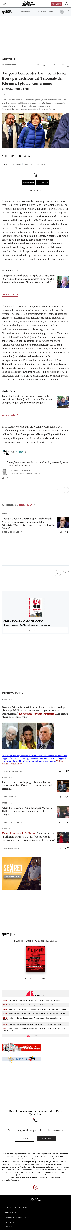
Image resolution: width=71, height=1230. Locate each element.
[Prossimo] (66, 490)
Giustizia (8, 59)
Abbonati (56, 4)
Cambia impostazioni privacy (17, 1217)
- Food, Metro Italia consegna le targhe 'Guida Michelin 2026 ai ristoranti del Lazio (33, 1024)
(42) (66, 797)
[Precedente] (58, 490)
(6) (67, 532)
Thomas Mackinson (12, 771)
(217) (66, 771)
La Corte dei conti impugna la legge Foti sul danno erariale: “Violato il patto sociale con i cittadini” (27, 785)
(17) (66, 848)
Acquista (35, 630)
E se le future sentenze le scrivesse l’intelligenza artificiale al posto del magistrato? (37, 463)
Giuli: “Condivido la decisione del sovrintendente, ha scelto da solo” (28, 838)
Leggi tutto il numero (35, 978)
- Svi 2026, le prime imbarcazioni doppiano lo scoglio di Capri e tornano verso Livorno (34, 1009)
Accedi (25, 1139)
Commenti (8, 156)
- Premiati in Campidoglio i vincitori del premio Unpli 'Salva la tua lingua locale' (32, 1005)
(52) (66, 822)
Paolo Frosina (9, 797)
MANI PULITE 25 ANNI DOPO (23, 620)
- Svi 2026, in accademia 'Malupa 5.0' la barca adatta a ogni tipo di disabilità (31, 1000)
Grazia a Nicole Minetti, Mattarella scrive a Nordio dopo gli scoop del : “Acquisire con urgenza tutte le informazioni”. (34, 710)
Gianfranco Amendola (19, 471)
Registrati (46, 1139)
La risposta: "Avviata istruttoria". (37, 713)
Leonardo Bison (10, 848)
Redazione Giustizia (12, 532)
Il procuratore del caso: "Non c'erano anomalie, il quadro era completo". (34, 761)
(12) (9, 478)
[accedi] (66, 3)
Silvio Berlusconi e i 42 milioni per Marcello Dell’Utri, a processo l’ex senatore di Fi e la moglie (27, 811)
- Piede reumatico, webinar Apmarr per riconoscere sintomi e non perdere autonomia (34, 1014)
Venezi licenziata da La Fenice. (19, 833)
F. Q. (5, 95)
